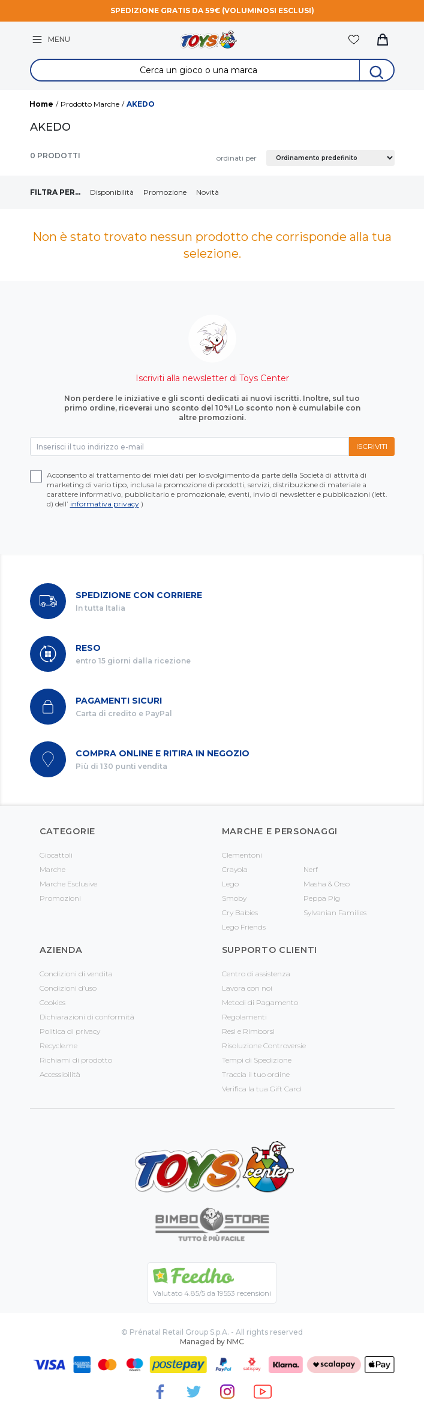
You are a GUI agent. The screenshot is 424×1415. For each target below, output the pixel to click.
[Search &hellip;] (195, 70)
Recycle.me (58, 1045)
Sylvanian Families (334, 912)
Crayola (235, 869)
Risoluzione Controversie (264, 1045)
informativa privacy (104, 503)
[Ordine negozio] (330, 158)
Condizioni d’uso (68, 987)
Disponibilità (112, 192)
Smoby (234, 898)
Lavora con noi (247, 987)
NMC (235, 1341)
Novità (207, 192)
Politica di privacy (70, 1031)
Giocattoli (56, 854)
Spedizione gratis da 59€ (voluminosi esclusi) (212, 10)
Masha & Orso (326, 883)
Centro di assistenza (256, 973)
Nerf (310, 869)
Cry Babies (240, 912)
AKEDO (141, 103)
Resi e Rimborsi (248, 1031)
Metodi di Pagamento (260, 1002)
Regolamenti (244, 1016)
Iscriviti (371, 446)
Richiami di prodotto (76, 1059)
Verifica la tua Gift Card (261, 1088)
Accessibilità (60, 1074)
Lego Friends (244, 926)
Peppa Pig (321, 898)
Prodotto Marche (90, 103)
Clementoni (242, 854)
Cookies (52, 1002)
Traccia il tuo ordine (256, 1074)
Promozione (165, 192)
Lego (230, 883)
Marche (52, 869)
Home (41, 103)
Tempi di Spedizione (256, 1059)
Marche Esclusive (68, 883)
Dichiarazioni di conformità (87, 1016)
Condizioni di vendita (76, 973)
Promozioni (60, 898)
